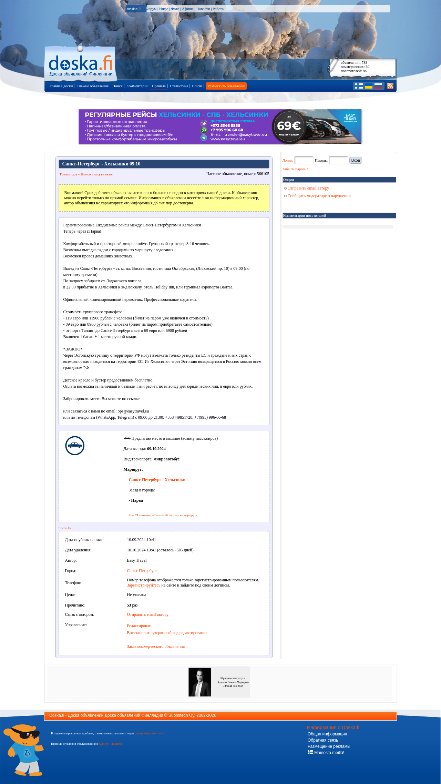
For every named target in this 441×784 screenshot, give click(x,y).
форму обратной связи (149, 733)
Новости (203, 9)
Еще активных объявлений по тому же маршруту (163, 515)
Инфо (163, 9)
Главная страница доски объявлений (81, 62)
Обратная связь (323, 740)
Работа (218, 9)
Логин (288, 160)
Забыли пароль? (295, 169)
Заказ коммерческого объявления (156, 646)
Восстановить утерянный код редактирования (167, 632)
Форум (150, 9)
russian (134, 9)
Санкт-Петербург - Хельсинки (157, 479)
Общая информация (327, 734)
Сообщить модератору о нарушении (317, 195)
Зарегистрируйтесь (144, 585)
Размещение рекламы (329, 746)
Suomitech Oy (181, 715)
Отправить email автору (148, 614)
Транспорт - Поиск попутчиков (86, 174)
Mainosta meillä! (326, 752)
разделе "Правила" (111, 743)
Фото (175, 9)
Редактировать (140, 625)
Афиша (188, 9)
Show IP (65, 528)
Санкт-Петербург (142, 570)
